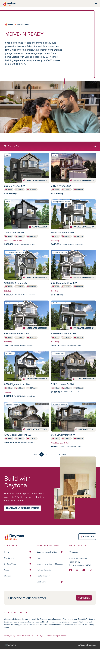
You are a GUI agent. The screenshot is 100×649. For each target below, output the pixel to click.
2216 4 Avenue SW (61, 185)
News (39, 558)
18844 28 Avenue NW (62, 232)
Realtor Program (43, 576)
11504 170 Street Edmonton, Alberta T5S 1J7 (80, 563)
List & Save (50, 581)
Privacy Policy (9, 636)
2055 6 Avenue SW (14, 185)
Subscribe (84, 597)
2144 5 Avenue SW (14, 232)
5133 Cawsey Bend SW (63, 434)
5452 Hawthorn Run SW (16, 333)
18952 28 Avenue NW (15, 283)
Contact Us (73, 552)
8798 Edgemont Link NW (17, 384)
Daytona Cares (17, 564)
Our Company (17, 558)
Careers (17, 570)
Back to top (87, 536)
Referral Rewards (44, 570)
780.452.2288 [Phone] (81, 558)
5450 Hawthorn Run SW (63, 333)
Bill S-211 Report (23, 636)
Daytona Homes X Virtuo (50, 552)
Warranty (17, 576)
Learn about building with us (22, 508)
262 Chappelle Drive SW (64, 283)
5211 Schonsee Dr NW (62, 384)
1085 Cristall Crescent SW (17, 434)
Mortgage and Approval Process (50, 564)
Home (10, 24)
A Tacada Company (87, 645)
